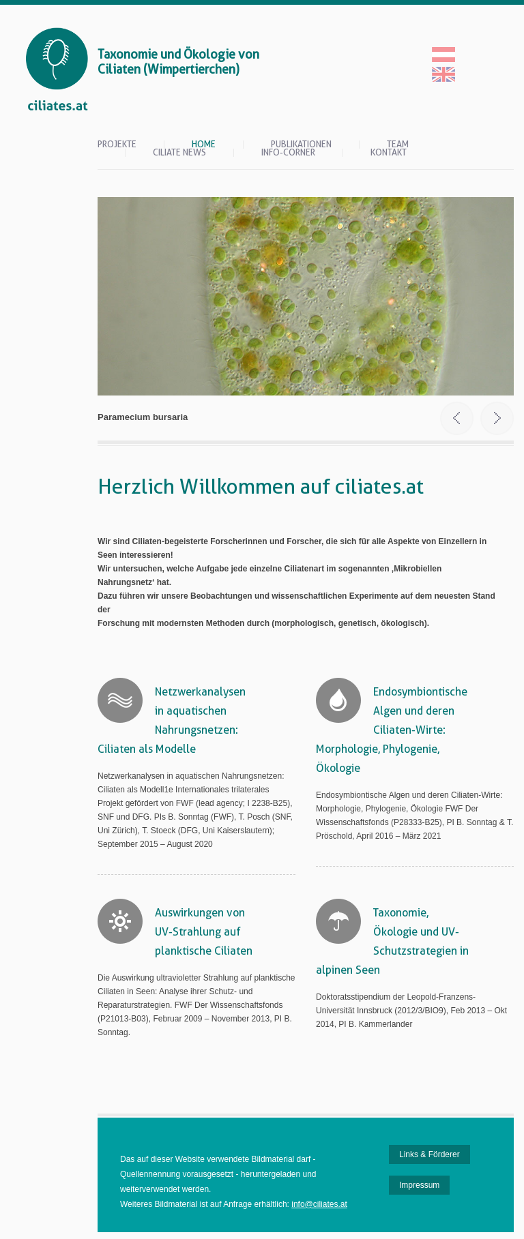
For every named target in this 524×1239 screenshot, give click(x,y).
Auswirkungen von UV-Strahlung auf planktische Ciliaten (203, 931)
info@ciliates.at (319, 1204)
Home (204, 144)
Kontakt (388, 153)
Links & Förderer (429, 1154)
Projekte (117, 144)
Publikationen (301, 144)
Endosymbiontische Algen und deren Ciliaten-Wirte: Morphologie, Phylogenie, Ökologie (391, 730)
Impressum (419, 1185)
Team (398, 144)
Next (497, 418)
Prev (457, 418)
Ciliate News (179, 153)
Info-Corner (288, 153)
